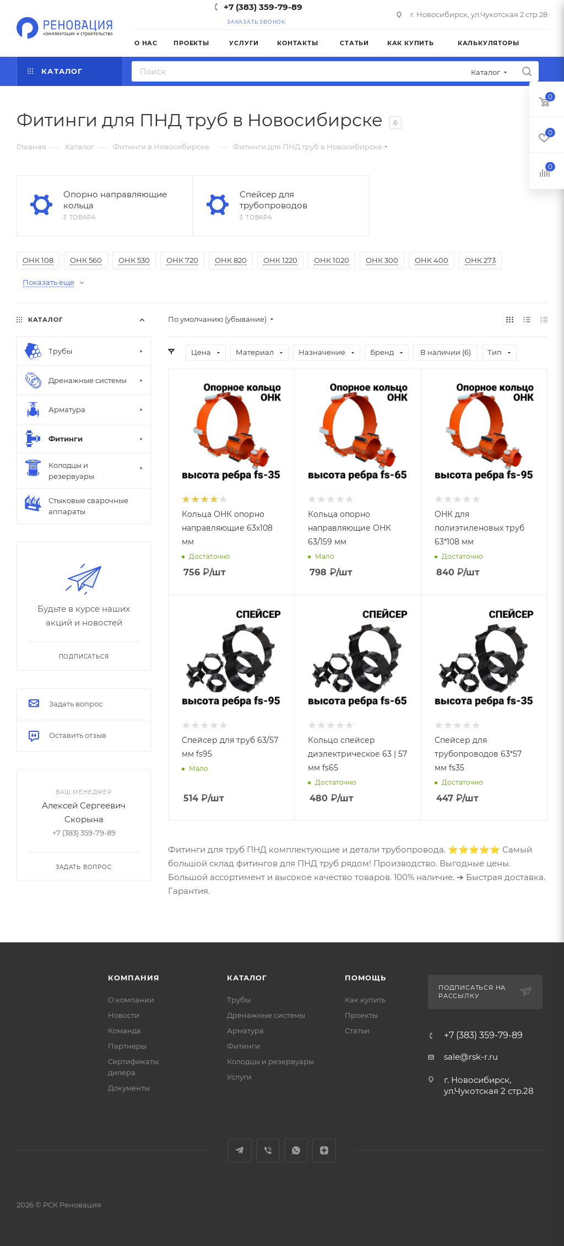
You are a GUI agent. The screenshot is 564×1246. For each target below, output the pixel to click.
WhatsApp (296, 1150)
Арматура (245, 1030)
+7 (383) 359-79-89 (263, 7)
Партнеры (127, 1046)
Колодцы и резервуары (270, 1061)
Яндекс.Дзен (324, 1150)
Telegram (240, 1150)
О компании (131, 999)
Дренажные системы (266, 1015)
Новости (123, 1015)
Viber (268, 1150)
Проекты (361, 1015)
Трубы (239, 999)
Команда (124, 1030)
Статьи (357, 1030)
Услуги (239, 1076)
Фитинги (243, 1046)
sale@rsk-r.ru (471, 1056)
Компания (133, 977)
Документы (129, 1087)
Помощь (365, 977)
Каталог (247, 977)
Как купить (365, 999)
